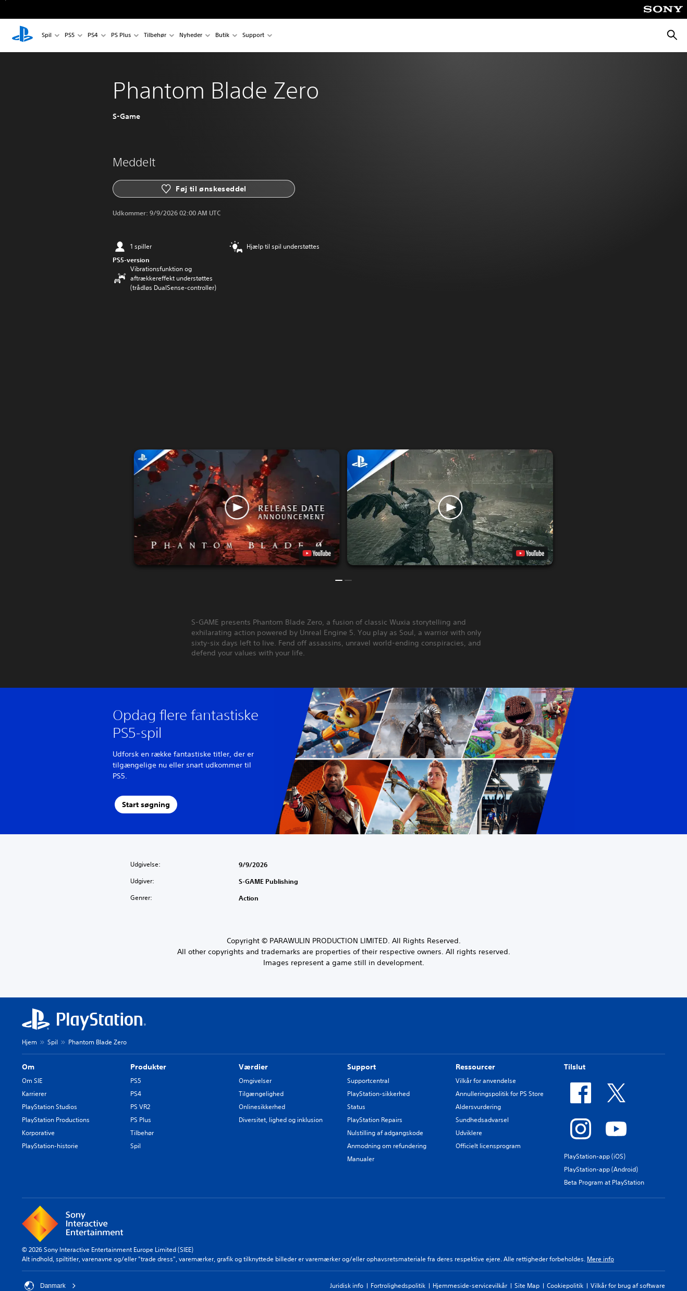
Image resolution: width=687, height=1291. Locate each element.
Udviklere (469, 1132)
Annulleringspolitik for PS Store (500, 1093)
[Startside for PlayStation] (22, 35)
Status (356, 1106)
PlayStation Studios (49, 1106)
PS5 (70, 36)
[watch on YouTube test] (317, 553)
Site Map (526, 1285)
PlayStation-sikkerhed (378, 1093)
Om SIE (32, 1080)
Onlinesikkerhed (262, 1106)
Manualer (360, 1158)
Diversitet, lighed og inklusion (281, 1119)
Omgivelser (255, 1080)
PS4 (93, 36)
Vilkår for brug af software (628, 1285)
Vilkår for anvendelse (486, 1080)
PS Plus (121, 36)
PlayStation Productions (56, 1119)
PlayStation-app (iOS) (594, 1156)
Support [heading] (361, 1066)
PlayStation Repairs (374, 1119)
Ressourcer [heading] (475, 1066)
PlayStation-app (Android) (601, 1169)
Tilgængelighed (261, 1093)
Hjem (29, 1042)
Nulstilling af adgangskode (385, 1132)
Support (253, 36)
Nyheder (190, 36)
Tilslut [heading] (574, 1066)
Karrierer (34, 1093)
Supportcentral (368, 1080)
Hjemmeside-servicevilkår (470, 1285)
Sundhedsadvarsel (482, 1119)
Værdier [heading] (253, 1066)
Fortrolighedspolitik (398, 1285)
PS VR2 (140, 1106)
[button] (237, 507)
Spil (47, 36)
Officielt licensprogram (488, 1145)
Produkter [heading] (148, 1066)
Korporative (38, 1132)
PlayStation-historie (50, 1145)
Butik (222, 36)
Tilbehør (155, 36)
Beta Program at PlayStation (604, 1182)
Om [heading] (28, 1066)
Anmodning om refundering (386, 1145)
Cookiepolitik (565, 1285)
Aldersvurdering (478, 1106)
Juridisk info (346, 1285)
